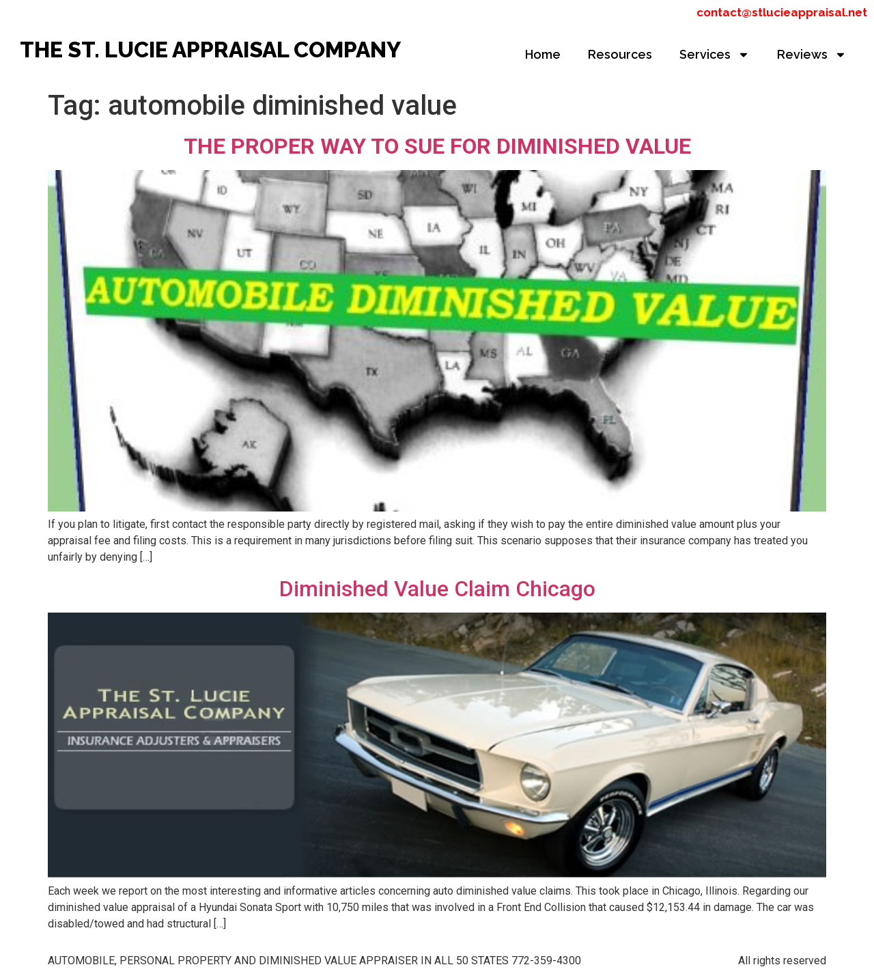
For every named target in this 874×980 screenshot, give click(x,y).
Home (543, 54)
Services (714, 55)
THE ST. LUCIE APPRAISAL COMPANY (210, 49)
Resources (620, 54)
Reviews (812, 55)
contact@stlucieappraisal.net (781, 12)
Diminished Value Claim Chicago (437, 589)
